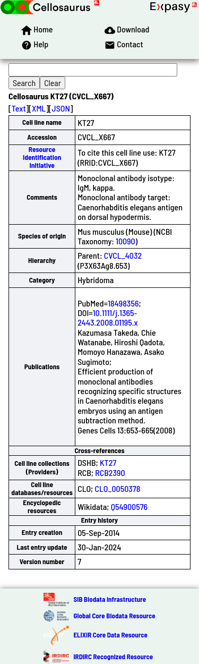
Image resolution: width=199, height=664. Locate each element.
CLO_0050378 (117, 488)
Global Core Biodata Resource (114, 615)
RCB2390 (110, 472)
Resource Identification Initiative (42, 157)
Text (19, 108)
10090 (125, 241)
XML (39, 108)
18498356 (123, 303)
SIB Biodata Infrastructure (109, 599)
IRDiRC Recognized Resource (113, 656)
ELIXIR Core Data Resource (110, 635)
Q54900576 (129, 506)
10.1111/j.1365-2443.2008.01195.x (107, 317)
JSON (61, 108)
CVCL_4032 (123, 255)
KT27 (108, 462)
